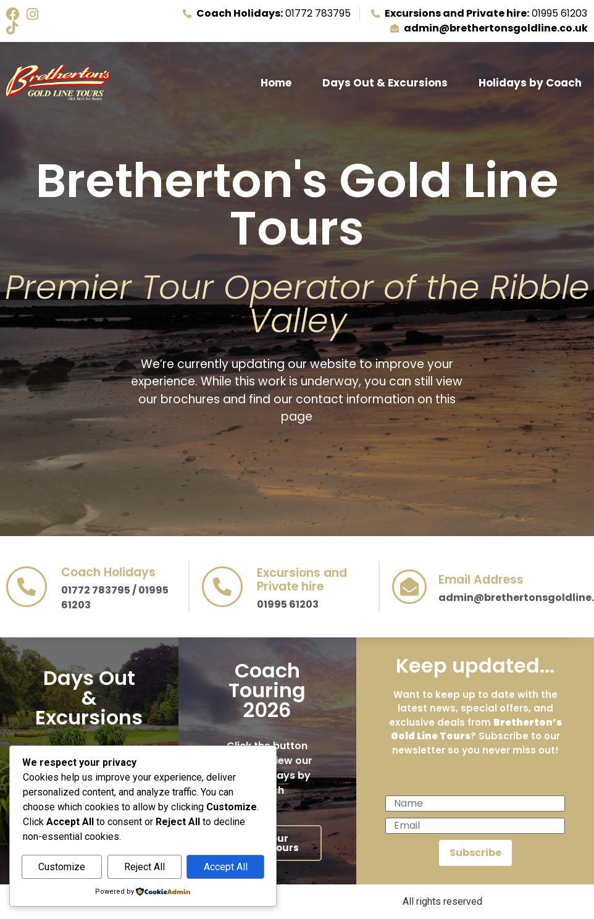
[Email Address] (409, 586)
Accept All (226, 867)
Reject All (144, 867)
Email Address (481, 579)
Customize (61, 867)
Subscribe (475, 853)
